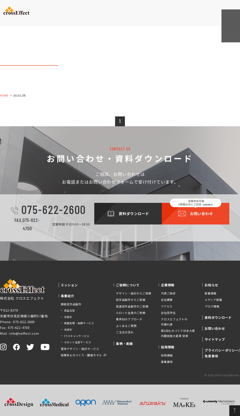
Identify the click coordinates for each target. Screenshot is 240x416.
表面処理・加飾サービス (79, 323)
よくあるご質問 (126, 326)
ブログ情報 (212, 306)
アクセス (166, 306)
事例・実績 (112, 16)
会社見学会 (168, 313)
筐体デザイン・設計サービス (80, 349)
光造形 (68, 317)
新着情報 (210, 293)
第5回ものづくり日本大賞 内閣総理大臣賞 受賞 (178, 333)
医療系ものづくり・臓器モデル (81, 355)
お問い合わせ (226, 8)
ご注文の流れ (125, 332)
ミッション (41, 16)
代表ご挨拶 (168, 293)
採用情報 (167, 355)
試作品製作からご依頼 (131, 300)
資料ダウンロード (198, 8)
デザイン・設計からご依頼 (133, 293)
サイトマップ (215, 339)
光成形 (68, 329)
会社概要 (167, 300)
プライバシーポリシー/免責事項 (222, 353)
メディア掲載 (213, 300)
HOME (4, 95)
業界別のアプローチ (129, 319)
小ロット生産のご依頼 (131, 313)
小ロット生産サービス (78, 342)
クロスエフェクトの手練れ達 (174, 321)
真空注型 (69, 310)
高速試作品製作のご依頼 (132, 306)
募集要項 (167, 362)
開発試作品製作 (71, 304)
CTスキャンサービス (77, 336)
